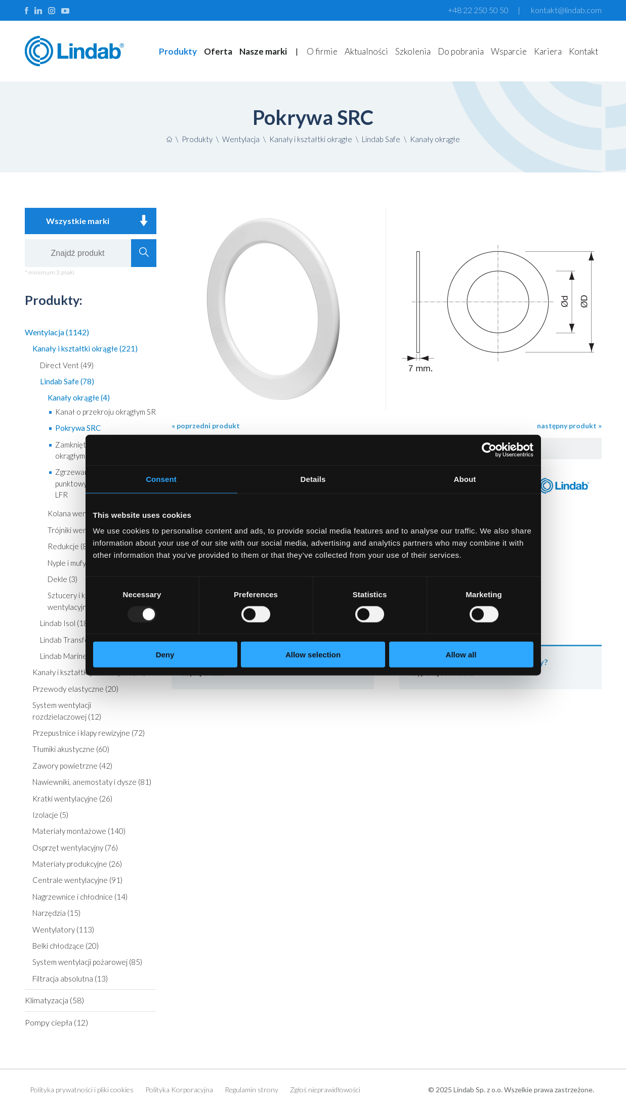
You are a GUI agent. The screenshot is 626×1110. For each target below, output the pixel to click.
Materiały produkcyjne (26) (77, 863)
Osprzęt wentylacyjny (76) (75, 847)
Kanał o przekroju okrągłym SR (105, 411)
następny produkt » (569, 425)
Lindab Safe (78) (67, 381)
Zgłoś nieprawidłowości (325, 1089)
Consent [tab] (161, 478)
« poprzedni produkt (206, 425)
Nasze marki (263, 51)
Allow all (461, 654)
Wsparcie (509, 51)
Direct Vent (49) (67, 365)
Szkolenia (413, 51)
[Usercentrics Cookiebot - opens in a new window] (489, 449)
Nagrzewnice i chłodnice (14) (80, 896)
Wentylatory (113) (63, 929)
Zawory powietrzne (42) (72, 765)
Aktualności (366, 51)
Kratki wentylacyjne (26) (72, 798)
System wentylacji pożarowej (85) (87, 961)
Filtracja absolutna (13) (70, 978)
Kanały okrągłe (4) (79, 397)
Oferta (218, 51)
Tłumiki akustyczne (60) (70, 748)
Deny (165, 654)
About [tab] (465, 478)
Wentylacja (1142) (57, 332)
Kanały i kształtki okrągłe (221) (85, 348)
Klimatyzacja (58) (54, 1000)
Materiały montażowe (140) (79, 830)
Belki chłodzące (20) (65, 945)
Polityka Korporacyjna (179, 1089)
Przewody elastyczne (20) (75, 688)
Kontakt (583, 51)
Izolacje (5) (50, 814)
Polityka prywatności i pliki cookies (82, 1089)
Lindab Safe (381, 139)
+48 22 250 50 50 (478, 10)
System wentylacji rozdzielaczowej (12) (66, 710)
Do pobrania (461, 51)
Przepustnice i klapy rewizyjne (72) (88, 732)
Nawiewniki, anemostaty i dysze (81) (91, 781)
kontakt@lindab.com (566, 10)
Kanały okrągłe (435, 139)
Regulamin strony (251, 1089)
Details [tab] (313, 478)
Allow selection (313, 654)
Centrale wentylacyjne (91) (77, 879)
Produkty (178, 51)
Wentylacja (241, 139)
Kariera (548, 51)
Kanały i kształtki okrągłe (310, 139)
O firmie (322, 51)
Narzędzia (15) (56, 912)
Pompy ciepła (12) (56, 1022)
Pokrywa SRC (78, 427)
